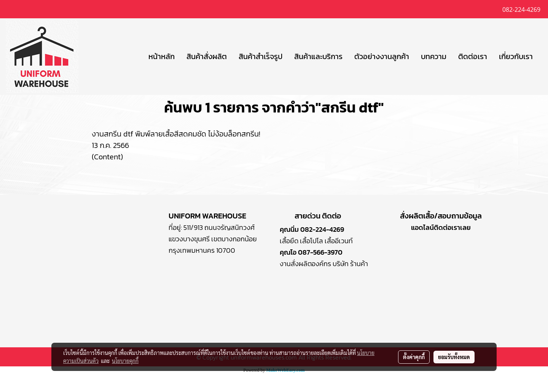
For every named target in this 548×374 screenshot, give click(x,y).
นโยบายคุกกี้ (125, 360)
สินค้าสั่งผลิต (206, 56)
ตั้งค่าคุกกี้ (414, 356)
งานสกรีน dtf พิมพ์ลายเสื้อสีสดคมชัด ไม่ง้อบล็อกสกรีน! (176, 134)
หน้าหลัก (161, 56)
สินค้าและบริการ (318, 56)
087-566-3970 (320, 252)
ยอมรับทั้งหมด (454, 356)
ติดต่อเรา (472, 56)
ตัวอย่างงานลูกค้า (381, 56)
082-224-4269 (322, 229)
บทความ (433, 56)
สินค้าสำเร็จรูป (260, 56)
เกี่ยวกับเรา (516, 56)
